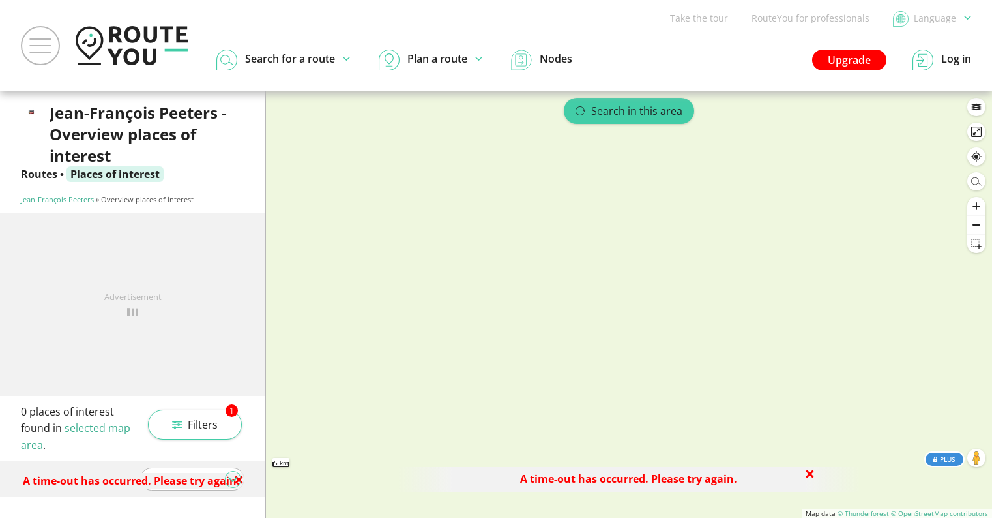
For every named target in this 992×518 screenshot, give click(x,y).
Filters (205, 421)
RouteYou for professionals (810, 18)
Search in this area (629, 111)
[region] (629, 304)
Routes (39, 174)
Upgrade (849, 60)
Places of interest (115, 174)
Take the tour (699, 18)
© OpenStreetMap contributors (939, 513)
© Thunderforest (863, 513)
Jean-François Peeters (57, 199)
